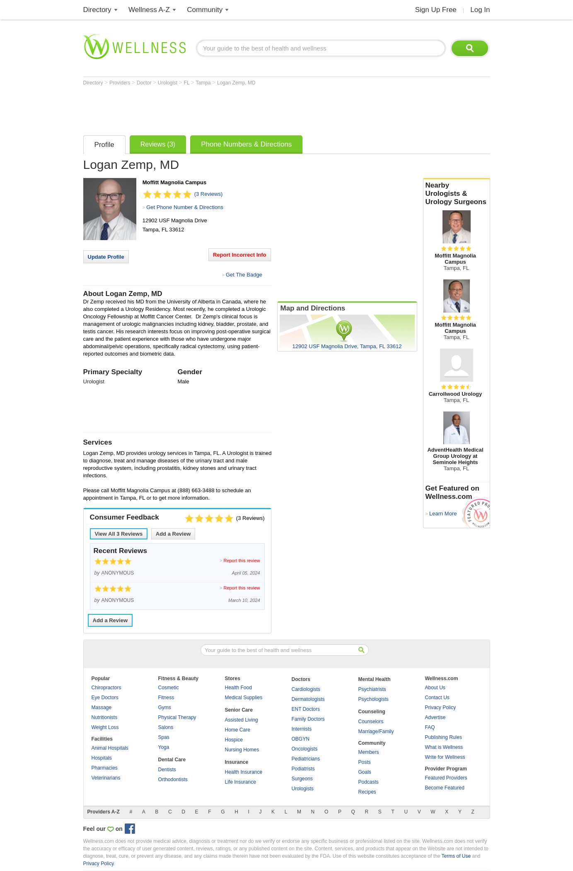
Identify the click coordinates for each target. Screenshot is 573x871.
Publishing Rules (443, 737)
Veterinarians (106, 778)
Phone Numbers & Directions (246, 144)
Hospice (234, 740)
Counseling (371, 712)
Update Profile (106, 257)
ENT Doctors (306, 709)
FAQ (430, 727)
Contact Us (437, 697)
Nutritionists (105, 717)
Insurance (237, 762)
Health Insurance (244, 772)
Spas (163, 737)
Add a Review (173, 534)
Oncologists (305, 749)
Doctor (145, 83)
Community (204, 10)
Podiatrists (303, 769)
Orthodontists (173, 779)
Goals (364, 772)
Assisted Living (241, 720)
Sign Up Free (436, 10)
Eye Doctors (105, 697)
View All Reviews (119, 534)
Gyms (164, 707)
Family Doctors (308, 719)
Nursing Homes (242, 750)
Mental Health (374, 679)
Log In (480, 10)
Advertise (435, 717)
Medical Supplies (244, 697)
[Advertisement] (234, 108)
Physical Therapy (177, 717)
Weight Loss (105, 727)
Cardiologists (306, 689)
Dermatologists (308, 699)
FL (187, 83)
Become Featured (444, 788)
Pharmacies (105, 768)
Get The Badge (244, 275)
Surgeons (302, 779)
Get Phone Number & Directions (184, 207)
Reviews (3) (157, 144)
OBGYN (300, 739)
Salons (166, 727)
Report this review (241, 560)
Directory (97, 10)
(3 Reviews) (208, 194)
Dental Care (172, 760)
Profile (104, 145)
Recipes (367, 792)
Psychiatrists (372, 689)
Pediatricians (306, 759)
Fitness (166, 697)
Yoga (163, 747)
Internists (302, 729)
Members (368, 752)
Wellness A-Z (149, 10)
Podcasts (368, 782)
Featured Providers (446, 778)
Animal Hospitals (110, 748)
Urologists (303, 789)
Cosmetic (168, 688)
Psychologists (373, 699)
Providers (120, 83)
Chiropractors (106, 688)
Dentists (167, 769)
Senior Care (239, 710)
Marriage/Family (376, 731)
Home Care (237, 730)
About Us (435, 688)
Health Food (238, 688)
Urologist (168, 83)
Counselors (371, 721)
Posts (364, 762)
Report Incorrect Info (239, 255)
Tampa (204, 83)
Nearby (457, 193)
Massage (102, 707)
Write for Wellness (445, 757)
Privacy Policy (440, 707)
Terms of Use (456, 856)
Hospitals (102, 758)
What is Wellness (444, 747)
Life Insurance (240, 782)
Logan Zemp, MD (236, 83)
